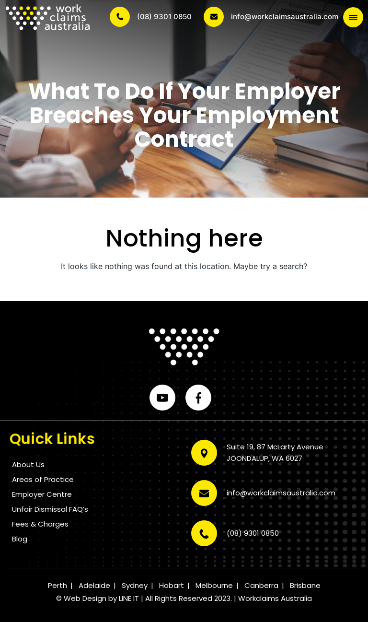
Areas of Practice (43, 479)
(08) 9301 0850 (151, 17)
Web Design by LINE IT (101, 598)
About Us (28, 464)
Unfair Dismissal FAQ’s (50, 509)
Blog (19, 539)
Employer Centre (42, 494)
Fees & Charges (40, 524)
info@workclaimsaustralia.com (271, 17)
